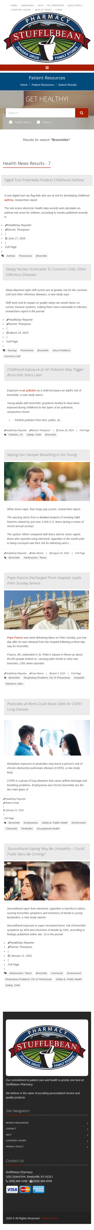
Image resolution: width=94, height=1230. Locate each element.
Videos (44, 122)
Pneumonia (25, 255)
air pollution (29, 390)
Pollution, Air (16, 434)
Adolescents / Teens (35, 557)
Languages (27, 5)
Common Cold (12, 356)
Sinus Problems (61, 350)
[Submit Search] (81, 113)
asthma (8, 200)
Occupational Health (48, 828)
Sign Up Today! (43, 10)
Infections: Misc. (14, 683)
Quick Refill (75, 5)
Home (14, 5)
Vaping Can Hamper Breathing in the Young (41, 454)
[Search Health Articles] (40, 112)
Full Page (11, 247)
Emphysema (31, 822)
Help (40, 5)
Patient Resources (43, 84)
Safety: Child (34, 434)
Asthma (10, 255)
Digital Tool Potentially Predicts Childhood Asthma (43, 180)
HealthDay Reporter (18, 225)
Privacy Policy (15, 1146)
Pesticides (27, 828)
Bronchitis (41, 255)
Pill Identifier (55, 5)
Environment (79, 822)
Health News (20, 122)
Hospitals (79, 677)
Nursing (12, 350)
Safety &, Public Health (55, 822)
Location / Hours (21, 10)
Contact (11, 1128)
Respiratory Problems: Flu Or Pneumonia (47, 677)
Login (58, 10)
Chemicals (11, 828)
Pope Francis (15, 637)
